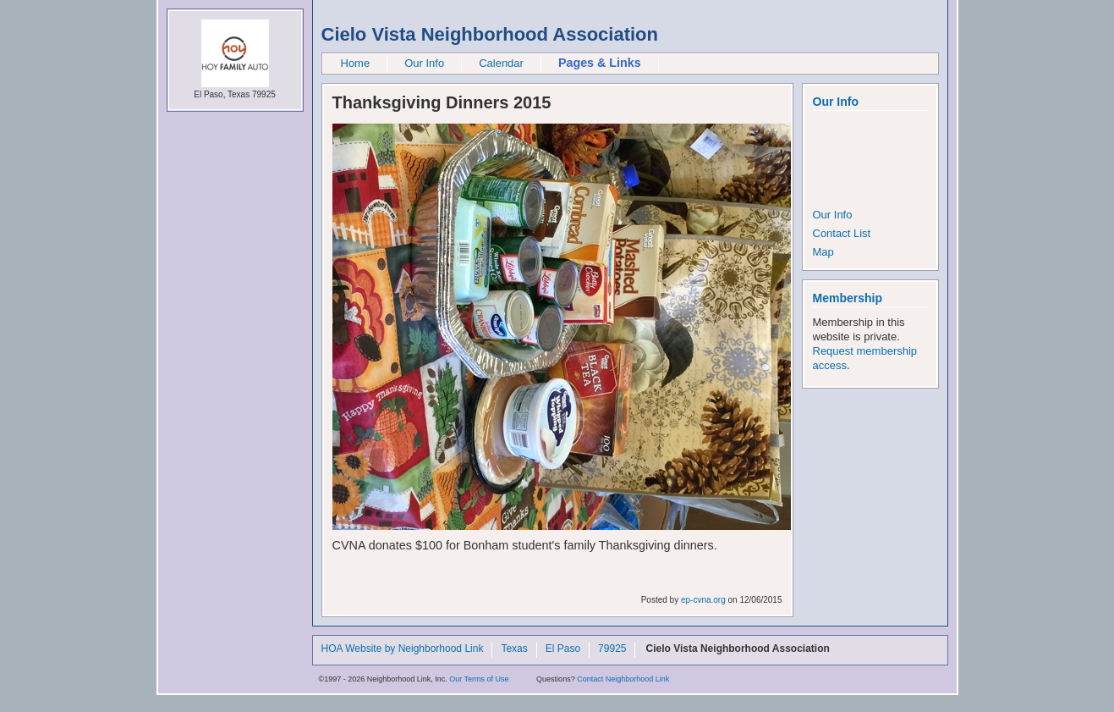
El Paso (563, 649)
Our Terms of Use (478, 679)
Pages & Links (599, 62)
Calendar (501, 63)
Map (823, 252)
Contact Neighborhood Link (623, 679)
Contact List (842, 233)
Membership (847, 298)
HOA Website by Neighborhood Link (402, 649)
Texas (514, 649)
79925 (612, 649)
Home (355, 63)
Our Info (424, 63)
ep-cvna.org (703, 599)
